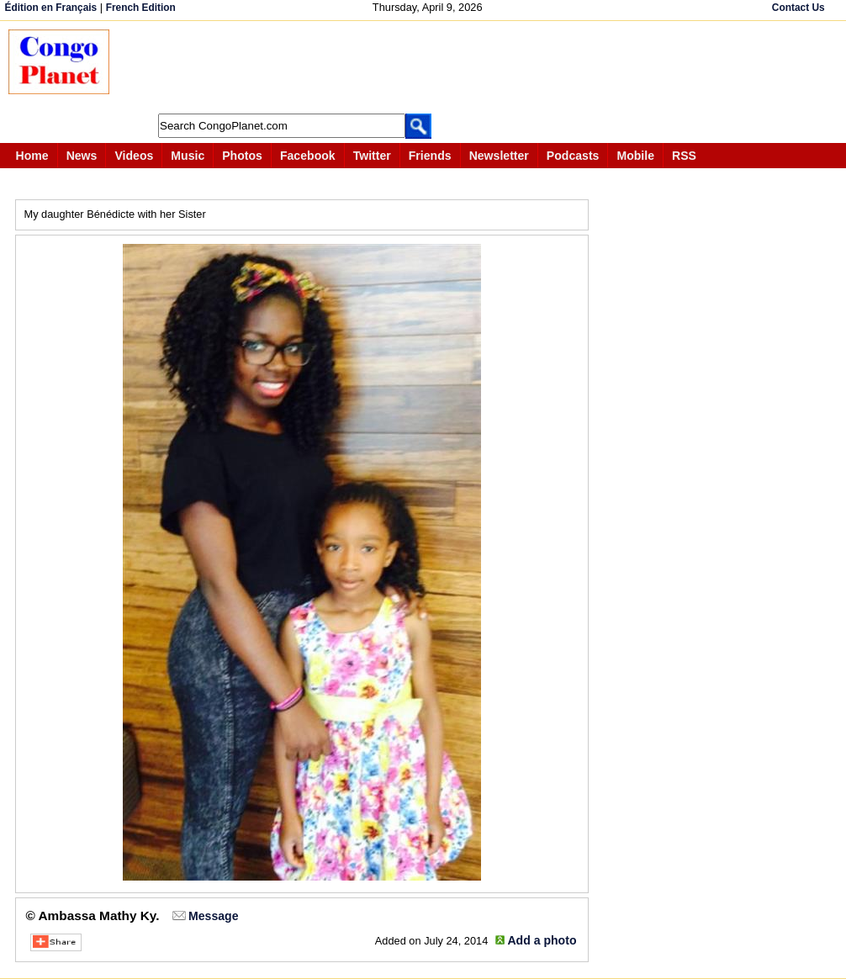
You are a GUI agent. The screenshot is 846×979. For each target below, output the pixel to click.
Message (213, 916)
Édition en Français (51, 7)
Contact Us (798, 7)
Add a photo (541, 940)
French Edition (141, 7)
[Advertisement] (432, 67)
